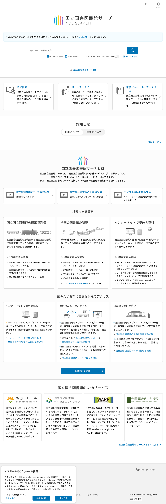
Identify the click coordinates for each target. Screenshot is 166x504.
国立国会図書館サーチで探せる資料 (79, 358)
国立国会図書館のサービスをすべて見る (140, 444)
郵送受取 (80, 337)
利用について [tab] (72, 132)
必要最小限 (41, 498)
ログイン (158, 5)
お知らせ (82, 36)
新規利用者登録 (89, 371)
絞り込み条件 (130, 56)
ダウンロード (92, 337)
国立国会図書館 (55, 56)
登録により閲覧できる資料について (25, 341)
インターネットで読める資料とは (24, 337)
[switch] (116, 56)
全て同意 (63, 498)
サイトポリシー (94, 494)
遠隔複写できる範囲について (76, 341)
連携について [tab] (93, 132)
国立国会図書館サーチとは (83, 69)
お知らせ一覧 (153, 142)
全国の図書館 (72, 56)
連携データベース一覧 (78, 283)
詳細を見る (10, 498)
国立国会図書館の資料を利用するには (134, 334)
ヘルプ (147, 5)
